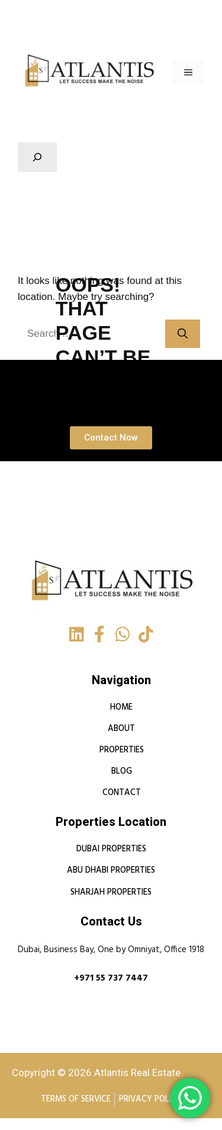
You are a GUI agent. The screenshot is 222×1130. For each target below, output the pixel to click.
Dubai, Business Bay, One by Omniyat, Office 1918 (111, 950)
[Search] (182, 334)
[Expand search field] (37, 157)
